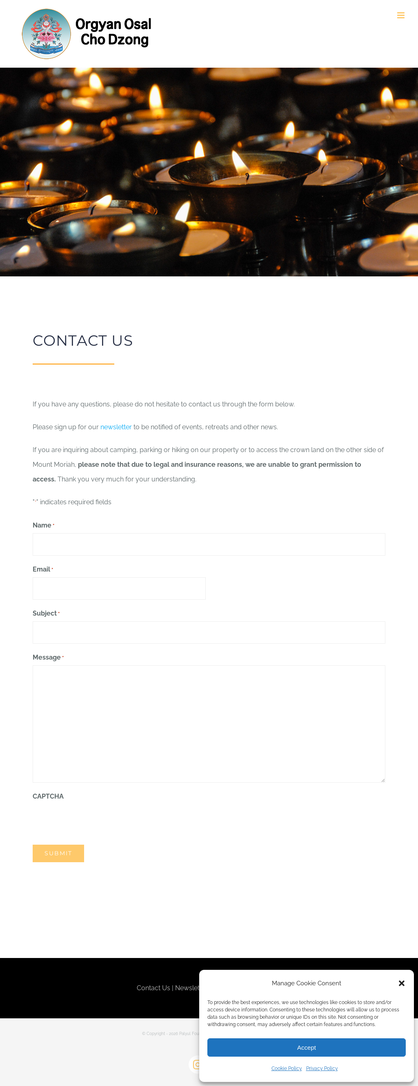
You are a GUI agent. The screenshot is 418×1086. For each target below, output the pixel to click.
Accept (306, 1047)
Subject (46, 614)
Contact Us (153, 988)
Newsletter (191, 988)
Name (43, 526)
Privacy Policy (322, 1068)
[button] (402, 983)
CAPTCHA (48, 796)
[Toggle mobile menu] (401, 15)
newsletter (116, 427)
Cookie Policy (286, 1068)
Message (48, 658)
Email (43, 570)
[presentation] (95, 820)
